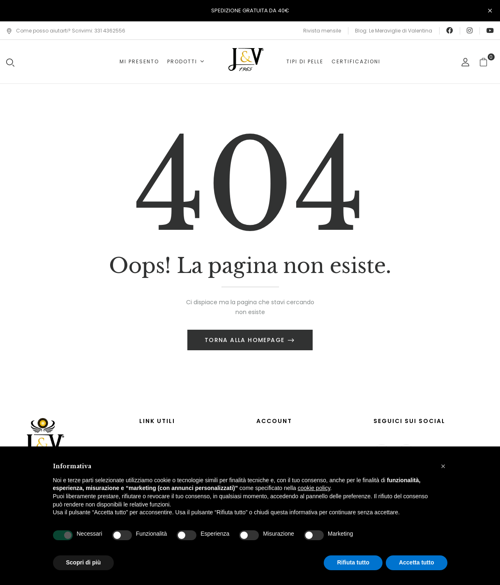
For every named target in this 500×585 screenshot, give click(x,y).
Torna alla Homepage (246, 340)
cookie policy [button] (313, 488)
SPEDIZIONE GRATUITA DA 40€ (250, 10)
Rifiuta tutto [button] (353, 562)
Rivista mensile (322, 30)
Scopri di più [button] (83, 562)
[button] (486, 61)
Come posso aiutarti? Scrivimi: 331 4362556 (65, 30)
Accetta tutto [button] (416, 562)
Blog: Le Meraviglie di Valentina (393, 30)
